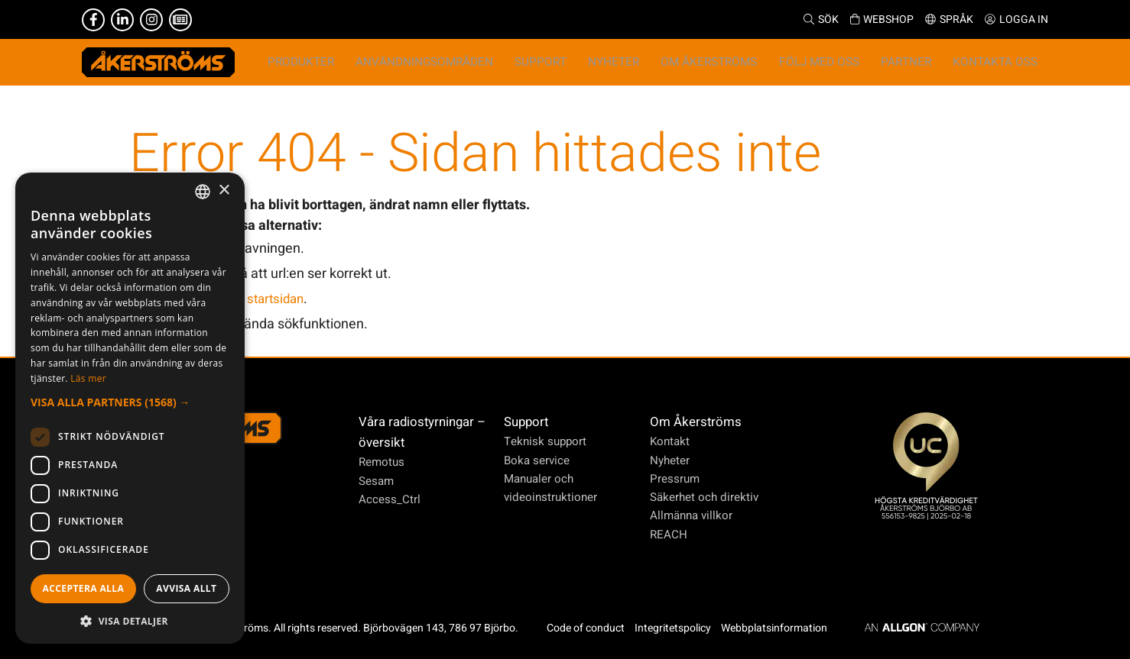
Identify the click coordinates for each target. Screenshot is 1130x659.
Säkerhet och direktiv (701, 497)
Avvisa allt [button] (186, 588)
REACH (664, 534)
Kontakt (665, 442)
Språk (949, 19)
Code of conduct (590, 628)
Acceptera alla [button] (84, 588)
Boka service (535, 460)
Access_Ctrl (391, 499)
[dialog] (130, 408)
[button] (130, 402)
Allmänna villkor (688, 516)
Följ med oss (839, 66)
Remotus (383, 463)
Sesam (378, 481)
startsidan (277, 308)
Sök (821, 19)
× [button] (223, 190)
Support (525, 422)
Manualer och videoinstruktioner (550, 488)
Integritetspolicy (677, 628)
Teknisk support (544, 442)
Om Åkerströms (691, 422)
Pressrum (670, 479)
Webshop (882, 19)
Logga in (1016, 19)
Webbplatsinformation (779, 628)
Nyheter (665, 460)
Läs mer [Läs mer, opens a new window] (88, 378)
